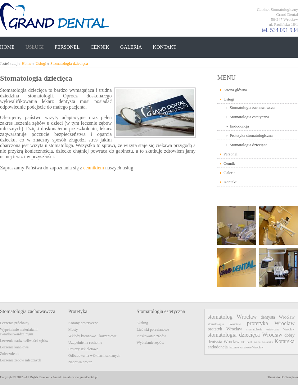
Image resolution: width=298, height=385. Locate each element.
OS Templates (289, 377)
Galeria (229, 172)
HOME (7, 47)
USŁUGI (34, 47)
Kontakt (230, 182)
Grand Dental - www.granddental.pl (75, 377)
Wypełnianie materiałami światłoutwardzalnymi (19, 331)
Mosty (73, 329)
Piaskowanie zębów (151, 336)
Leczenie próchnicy (14, 323)
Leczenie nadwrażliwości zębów (24, 340)
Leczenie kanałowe (14, 347)
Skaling (142, 323)
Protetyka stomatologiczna (251, 135)
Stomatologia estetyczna (249, 116)
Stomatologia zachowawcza (252, 107)
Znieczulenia (9, 353)
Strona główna (235, 89)
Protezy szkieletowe (83, 349)
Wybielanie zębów (150, 342)
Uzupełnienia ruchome (85, 342)
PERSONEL (67, 47)
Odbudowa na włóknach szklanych (94, 355)
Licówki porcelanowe (153, 329)
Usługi (40, 63)
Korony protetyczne (83, 323)
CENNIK (100, 47)
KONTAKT (164, 47)
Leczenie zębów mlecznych (20, 360)
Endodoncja (239, 126)
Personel (230, 154)
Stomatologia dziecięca (69, 63)
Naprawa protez (80, 362)
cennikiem (93, 167)
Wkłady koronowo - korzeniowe (92, 336)
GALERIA (131, 47)
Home (27, 63)
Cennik (229, 163)
